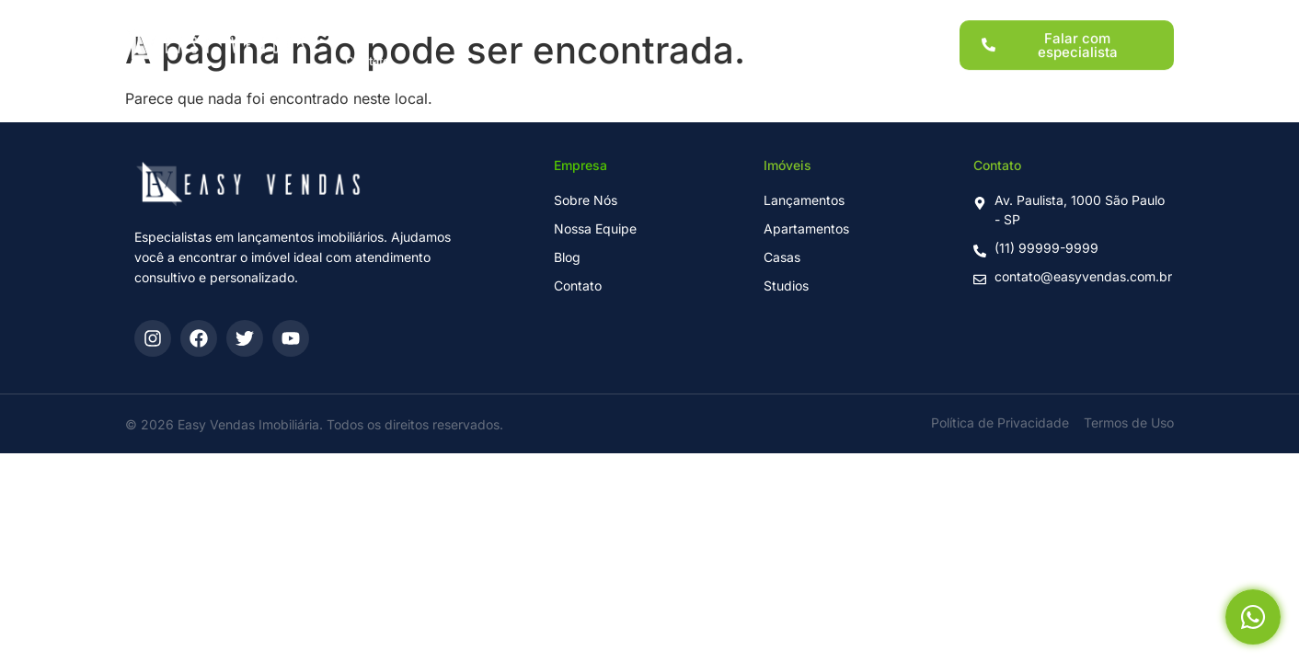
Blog (832, 20)
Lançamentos (455, 20)
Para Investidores (662, 20)
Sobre (765, 20)
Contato (367, 51)
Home (362, 20)
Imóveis (553, 20)
